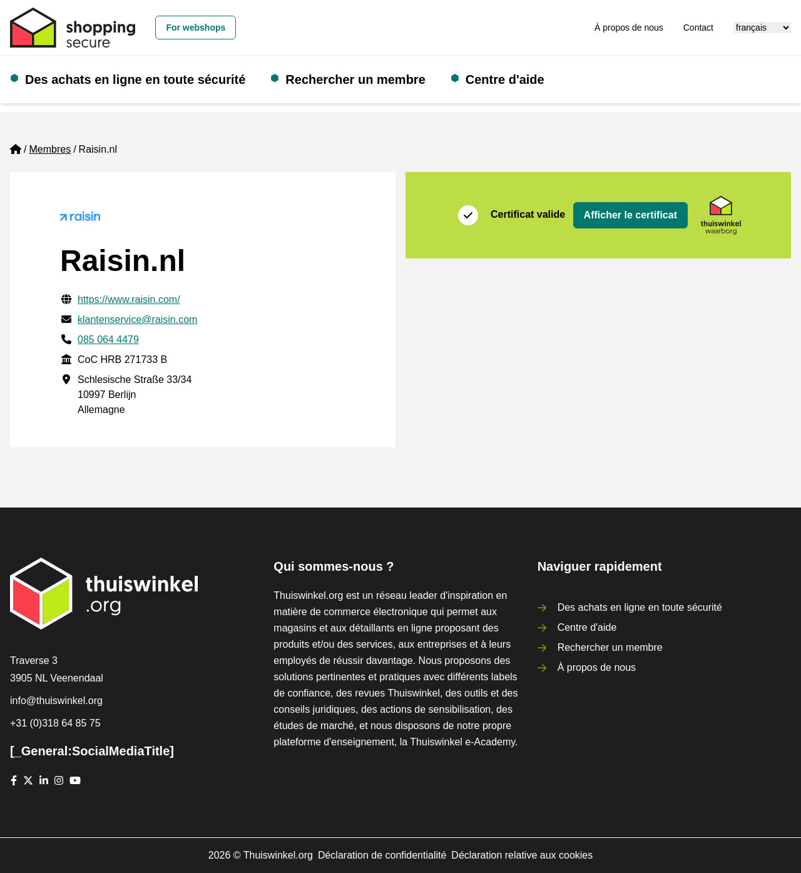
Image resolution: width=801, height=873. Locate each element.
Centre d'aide (505, 79)
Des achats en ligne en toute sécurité (135, 79)
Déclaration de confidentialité (382, 855)
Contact (698, 28)
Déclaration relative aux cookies (522, 855)
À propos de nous (628, 28)
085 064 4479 (108, 339)
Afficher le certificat (630, 215)
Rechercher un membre (355, 79)
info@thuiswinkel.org (56, 700)
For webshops (195, 28)
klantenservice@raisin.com (137, 319)
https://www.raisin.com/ (129, 299)
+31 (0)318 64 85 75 (55, 723)
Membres (50, 149)
